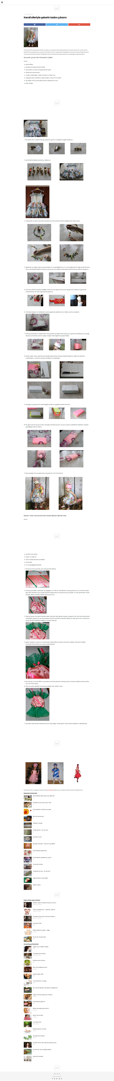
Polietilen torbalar (37, 823)
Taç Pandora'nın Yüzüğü (39, 981)
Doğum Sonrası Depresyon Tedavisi (42, 995)
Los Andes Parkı (37, 1022)
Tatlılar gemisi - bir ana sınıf (40, 830)
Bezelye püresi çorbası (39, 960)
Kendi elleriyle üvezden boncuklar (42, 809)
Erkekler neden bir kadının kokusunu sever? (44, 903)
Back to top (57, 1073)
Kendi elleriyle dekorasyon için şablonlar (44, 796)
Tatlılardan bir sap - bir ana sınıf (41, 871)
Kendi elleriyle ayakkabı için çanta (42, 857)
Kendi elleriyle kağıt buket (40, 850)
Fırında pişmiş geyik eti (39, 1001)
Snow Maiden (50, 790)
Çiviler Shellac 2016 (38, 974)
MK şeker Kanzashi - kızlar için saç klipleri (44, 844)
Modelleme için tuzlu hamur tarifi (42, 802)
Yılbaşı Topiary (37, 885)
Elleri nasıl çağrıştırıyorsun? (40, 967)
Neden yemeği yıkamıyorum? (41, 1008)
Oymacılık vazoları (38, 864)
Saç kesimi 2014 (37, 923)
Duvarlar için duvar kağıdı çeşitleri (42, 1049)
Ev (24, 14)
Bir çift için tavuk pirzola (39, 937)
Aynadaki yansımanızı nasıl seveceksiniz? (44, 916)
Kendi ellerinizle (29, 14)
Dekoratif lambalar (38, 1056)
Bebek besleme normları (39, 1029)
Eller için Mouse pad (38, 816)
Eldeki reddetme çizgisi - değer (41, 930)
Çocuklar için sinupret (39, 1036)
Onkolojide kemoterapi (39, 953)
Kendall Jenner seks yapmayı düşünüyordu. (45, 1042)
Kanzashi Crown (37, 837)
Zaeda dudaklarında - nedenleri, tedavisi (44, 909)
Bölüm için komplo (38, 1015)
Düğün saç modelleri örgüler (40, 947)
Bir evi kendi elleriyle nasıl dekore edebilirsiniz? (45, 988)
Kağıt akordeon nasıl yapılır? (40, 878)
